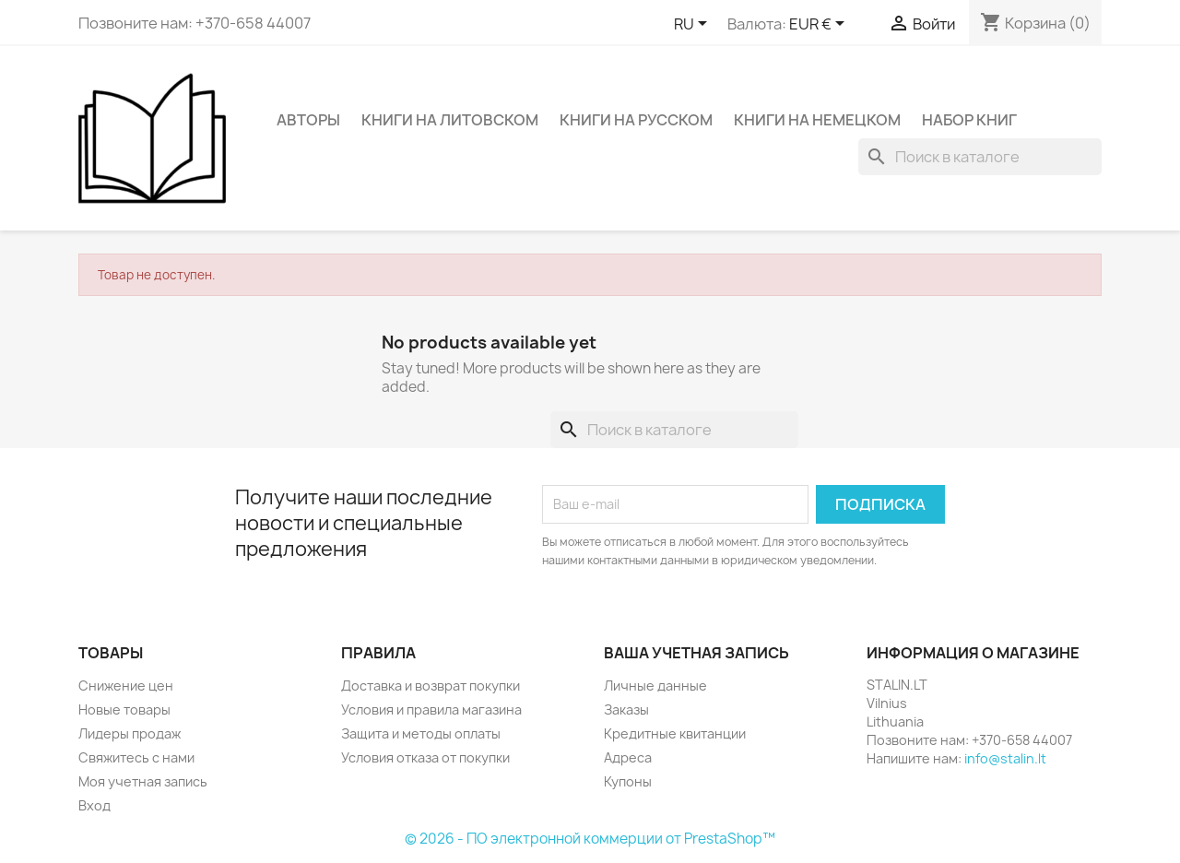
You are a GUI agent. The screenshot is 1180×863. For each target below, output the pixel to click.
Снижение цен (125, 685)
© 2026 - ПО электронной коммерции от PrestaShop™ (590, 838)
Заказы (626, 709)
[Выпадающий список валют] (820, 25)
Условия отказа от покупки (425, 757)
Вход (94, 805)
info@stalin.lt (1005, 758)
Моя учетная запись (142, 781)
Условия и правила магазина (431, 709)
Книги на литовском (449, 120)
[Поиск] (980, 156)
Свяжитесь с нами (136, 757)
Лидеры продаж (129, 733)
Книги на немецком (817, 120)
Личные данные (655, 685)
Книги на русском (636, 120)
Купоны (628, 781)
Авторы (308, 120)
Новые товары (124, 709)
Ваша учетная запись (696, 653)
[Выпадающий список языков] (694, 25)
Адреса (628, 757)
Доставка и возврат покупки (430, 685)
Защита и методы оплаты (421, 733)
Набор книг (969, 120)
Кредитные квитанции (675, 733)
